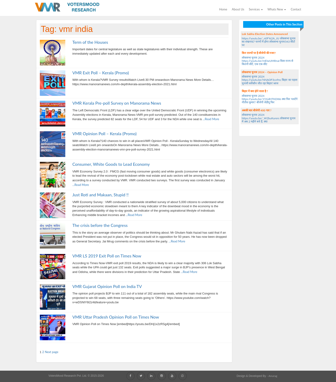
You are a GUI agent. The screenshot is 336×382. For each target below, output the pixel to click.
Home (223, 9)
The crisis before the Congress (100, 225)
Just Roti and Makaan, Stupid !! (100, 194)
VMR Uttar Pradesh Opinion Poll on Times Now (115, 316)
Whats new (276, 9)
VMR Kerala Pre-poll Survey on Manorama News (116, 103)
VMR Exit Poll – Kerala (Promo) (100, 72)
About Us (238, 9)
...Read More (210, 119)
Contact (296, 9)
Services (256, 9)
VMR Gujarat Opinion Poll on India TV (107, 286)
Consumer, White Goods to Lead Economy (111, 164)
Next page (51, 352)
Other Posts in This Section (284, 24)
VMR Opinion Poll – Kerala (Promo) (104, 133)
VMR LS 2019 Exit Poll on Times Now (106, 255)
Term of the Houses (90, 42)
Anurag (272, 376)
